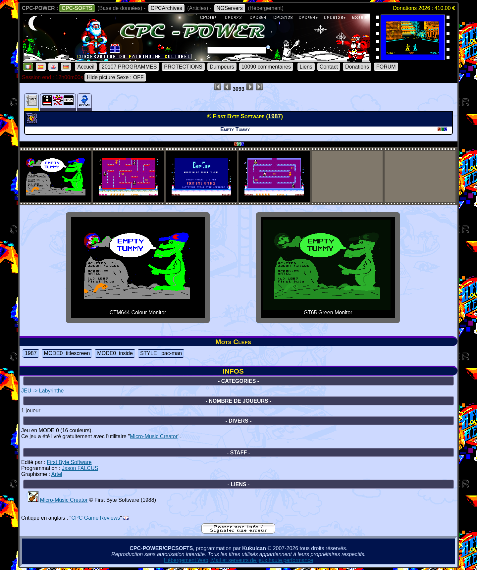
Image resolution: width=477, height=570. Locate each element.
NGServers (230, 8)
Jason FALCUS (80, 468)
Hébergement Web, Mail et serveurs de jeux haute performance (238, 560)
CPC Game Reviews (96, 518)
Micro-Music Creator (154, 436)
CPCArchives (166, 8)
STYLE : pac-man (161, 353)
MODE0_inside (115, 353)
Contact (329, 67)
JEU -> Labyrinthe (42, 390)
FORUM (386, 67)
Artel (56, 474)
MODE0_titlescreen (67, 353)
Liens (306, 67)
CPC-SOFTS (77, 8)
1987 (31, 353)
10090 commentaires (266, 67)
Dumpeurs (222, 67)
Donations (357, 67)
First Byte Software (69, 462)
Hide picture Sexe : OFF (115, 77)
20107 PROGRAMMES (129, 67)
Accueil (85, 67)
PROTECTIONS (183, 67)
